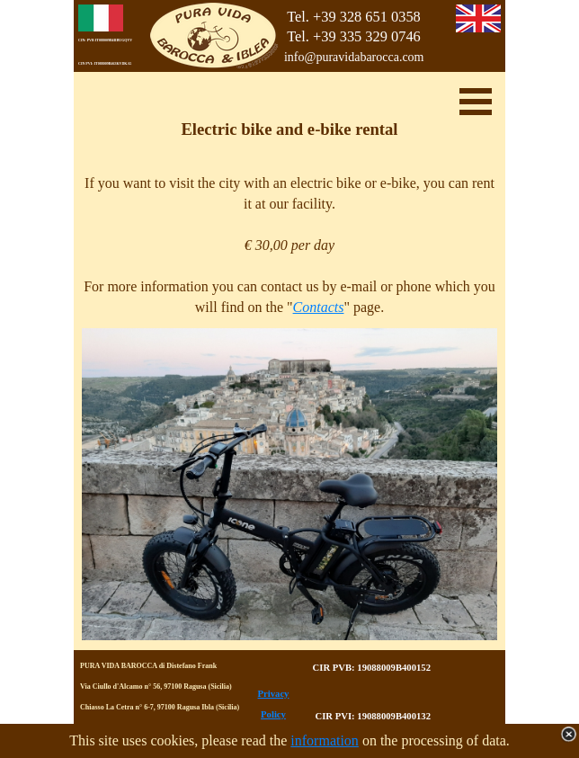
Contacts (318, 307)
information (324, 740)
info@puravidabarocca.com (354, 57)
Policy (273, 714)
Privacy (274, 694)
